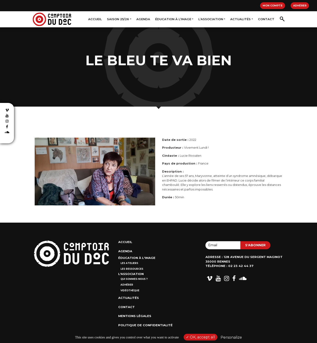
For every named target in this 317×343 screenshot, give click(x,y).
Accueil (95, 19)
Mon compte (273, 5)
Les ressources (132, 268)
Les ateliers (129, 263)
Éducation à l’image (173, 19)
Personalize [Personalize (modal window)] (231, 337)
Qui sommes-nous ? (134, 279)
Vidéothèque (130, 290)
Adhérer (299, 5)
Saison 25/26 (118, 19)
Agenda (143, 19)
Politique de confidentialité (145, 325)
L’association (210, 19)
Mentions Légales (134, 316)
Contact (266, 19)
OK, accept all (200, 337)
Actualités (240, 19)
